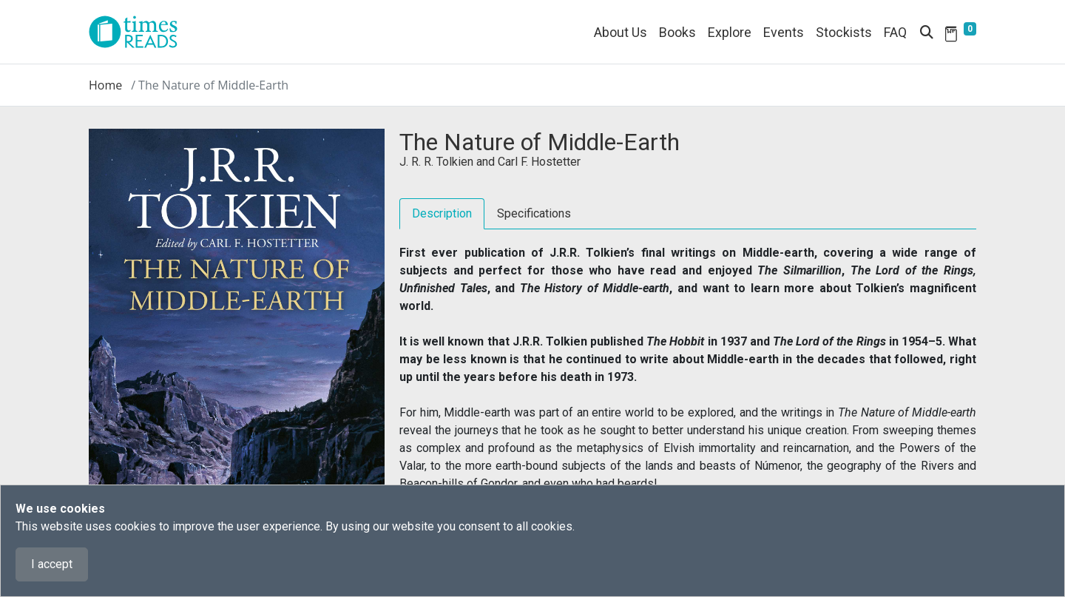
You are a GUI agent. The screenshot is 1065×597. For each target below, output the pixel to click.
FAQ (895, 32)
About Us (620, 32)
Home (105, 85)
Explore (729, 32)
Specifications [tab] (534, 213)
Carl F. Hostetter (539, 162)
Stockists (844, 32)
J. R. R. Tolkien (436, 162)
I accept (51, 564)
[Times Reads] (139, 31)
